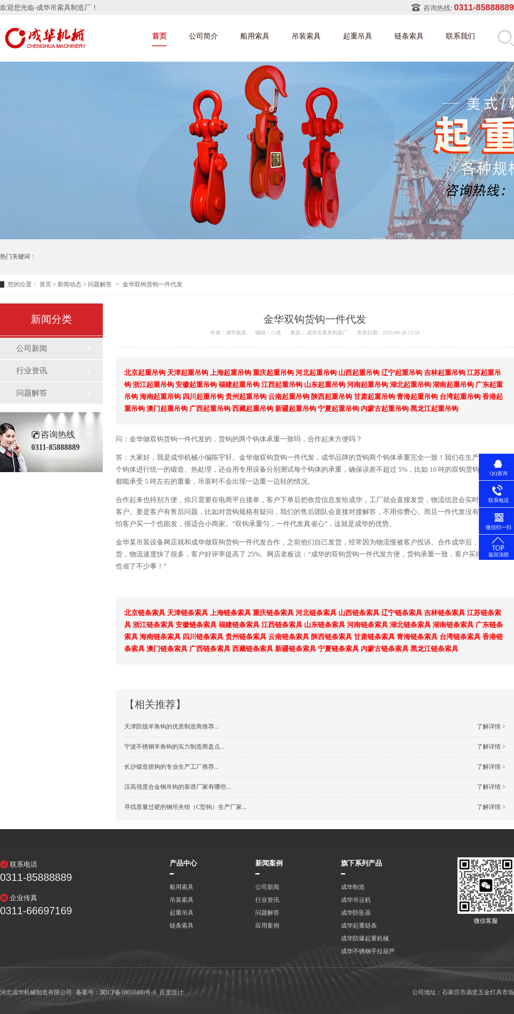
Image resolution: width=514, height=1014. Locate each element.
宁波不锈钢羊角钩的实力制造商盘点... (174, 746)
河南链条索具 (367, 624)
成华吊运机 (356, 900)
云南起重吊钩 (288, 396)
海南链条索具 (160, 636)
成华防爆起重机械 (365, 939)
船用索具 (254, 36)
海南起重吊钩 (160, 396)
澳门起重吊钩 (167, 408)
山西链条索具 (359, 612)
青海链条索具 (417, 636)
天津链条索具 (187, 612)
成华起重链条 (359, 926)
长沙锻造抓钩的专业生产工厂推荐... (171, 767)
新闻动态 (69, 284)
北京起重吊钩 (144, 372)
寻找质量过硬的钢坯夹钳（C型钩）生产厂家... (185, 807)
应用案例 (267, 926)
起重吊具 (357, 36)
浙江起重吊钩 (153, 384)
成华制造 (353, 887)
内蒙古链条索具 (385, 648)
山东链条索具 (324, 624)
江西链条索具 (281, 624)
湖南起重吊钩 (453, 384)
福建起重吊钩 (239, 384)
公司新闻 (31, 348)
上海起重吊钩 (230, 372)
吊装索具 (306, 36)
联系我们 (460, 36)
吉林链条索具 (444, 612)
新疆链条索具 (295, 648)
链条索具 (409, 36)
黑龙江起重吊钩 (434, 408)
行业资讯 (31, 370)
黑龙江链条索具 (434, 648)
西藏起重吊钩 (252, 408)
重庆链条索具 (273, 612)
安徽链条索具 (196, 624)
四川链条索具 (203, 636)
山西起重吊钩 (359, 372)
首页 (159, 36)
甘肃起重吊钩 (374, 396)
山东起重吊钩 (324, 384)
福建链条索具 (239, 624)
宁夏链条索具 (338, 648)
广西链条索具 (209, 648)
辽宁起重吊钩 (401, 372)
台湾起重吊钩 (460, 396)
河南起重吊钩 (367, 384)
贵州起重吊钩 (245, 396)
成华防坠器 (356, 913)
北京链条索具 (144, 612)
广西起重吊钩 (209, 408)
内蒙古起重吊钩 (385, 408)
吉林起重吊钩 (444, 372)
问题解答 (100, 284)
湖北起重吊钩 (410, 384)
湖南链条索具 (453, 624)
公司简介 (203, 36)
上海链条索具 (230, 612)
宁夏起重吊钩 (338, 408)
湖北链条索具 (410, 624)
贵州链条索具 (245, 636)
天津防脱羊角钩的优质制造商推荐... (171, 726)
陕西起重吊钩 (331, 396)
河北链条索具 (316, 612)
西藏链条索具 (252, 648)
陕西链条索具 (331, 636)
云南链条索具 (288, 636)
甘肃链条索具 (374, 636)
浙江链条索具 (153, 624)
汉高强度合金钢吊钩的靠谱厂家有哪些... (177, 787)
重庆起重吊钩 (273, 372)
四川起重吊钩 (203, 396)
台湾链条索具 (460, 636)
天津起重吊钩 (187, 372)
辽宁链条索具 (401, 612)
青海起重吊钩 (417, 396)
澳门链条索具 (167, 648)
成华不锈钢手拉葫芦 (368, 952)
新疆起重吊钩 (295, 408)
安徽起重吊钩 (196, 384)
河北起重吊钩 (316, 372)
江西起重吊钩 (281, 384)
